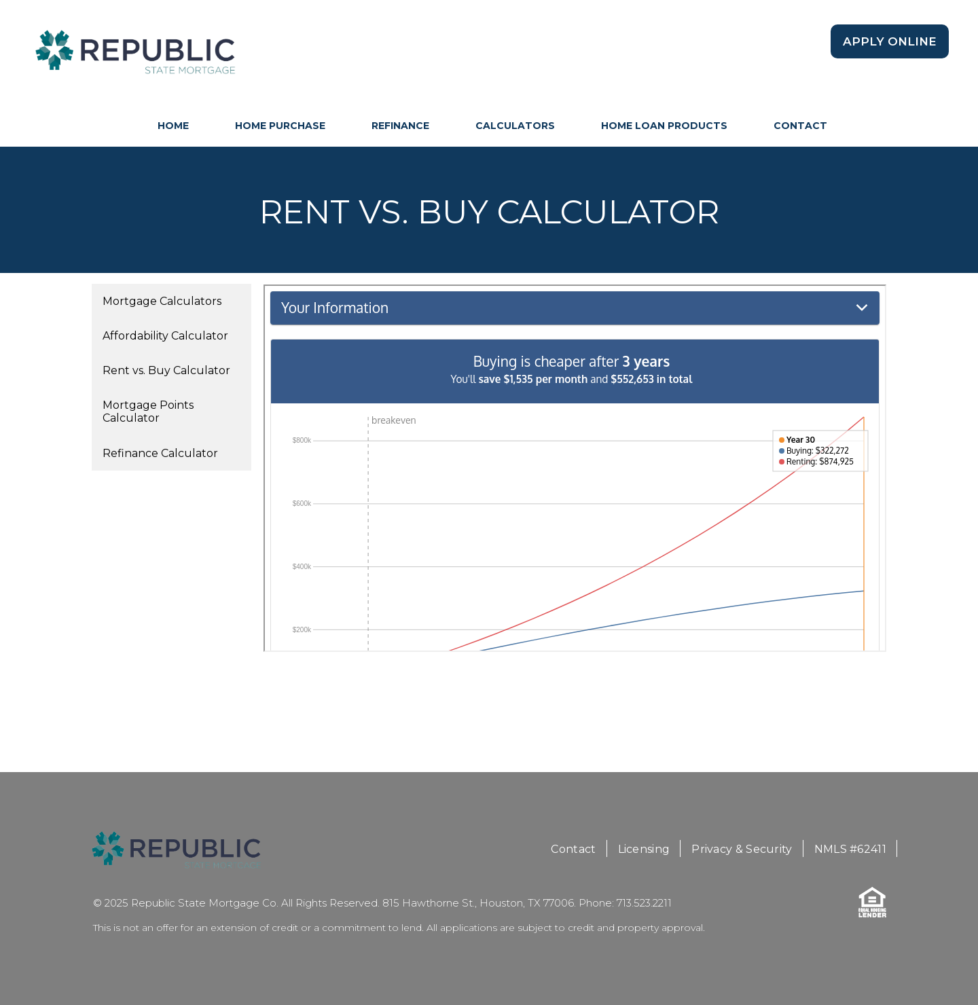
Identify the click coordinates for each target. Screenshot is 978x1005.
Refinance (400, 126)
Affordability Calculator (165, 335)
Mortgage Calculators (162, 301)
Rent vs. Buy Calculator (166, 370)
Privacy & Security (741, 849)
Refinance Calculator (160, 453)
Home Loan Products (664, 126)
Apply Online (890, 41)
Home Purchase (280, 126)
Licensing (644, 849)
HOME (173, 126)
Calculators (515, 126)
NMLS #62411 (850, 849)
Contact (800, 126)
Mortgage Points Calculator (148, 411)
